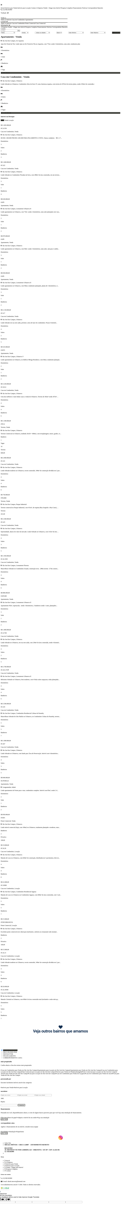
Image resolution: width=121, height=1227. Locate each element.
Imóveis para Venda (11, 8)
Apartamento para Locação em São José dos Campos (53, 1070)
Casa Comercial (40, 23)
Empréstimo (20, 1131)
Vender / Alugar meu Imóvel (51, 8)
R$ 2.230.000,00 (6, 113)
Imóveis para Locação (24, 8)
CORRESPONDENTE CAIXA (12, 1058)
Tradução (5, 13)
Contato (33, 8)
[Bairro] (59, 33)
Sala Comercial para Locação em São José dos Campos (39, 1072)
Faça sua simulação (43, 1117)
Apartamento (29, 20)
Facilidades (4, 1131)
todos (2, 120)
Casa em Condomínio (18, 20)
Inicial (3, 8)
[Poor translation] (8, 1199)
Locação (11, 120)
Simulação (12, 1131)
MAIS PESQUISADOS (10, 1050)
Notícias (84, 8)
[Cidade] (42, 33)
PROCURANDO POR (10, 1052)
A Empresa (39, 8)
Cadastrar (21, 1105)
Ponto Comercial (30, 23)
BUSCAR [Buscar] (116, 32)
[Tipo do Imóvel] (8, 33)
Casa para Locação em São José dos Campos (42, 1073)
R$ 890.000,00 (5, 73)
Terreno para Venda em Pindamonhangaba (69, 1072)
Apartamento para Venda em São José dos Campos (85, 1070)
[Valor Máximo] (97, 33)
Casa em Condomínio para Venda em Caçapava (70, 1073)
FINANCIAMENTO (9, 1056)
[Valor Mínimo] (76, 33)
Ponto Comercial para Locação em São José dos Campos (99, 1072)
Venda (6, 120)
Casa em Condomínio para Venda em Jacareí (99, 1073)
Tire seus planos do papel (9, 1117)
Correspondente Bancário (95, 8)
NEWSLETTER (8, 1054)
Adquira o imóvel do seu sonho (26, 1117)
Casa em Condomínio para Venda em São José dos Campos (19, 1070)
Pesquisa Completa (66, 8)
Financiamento (77, 8)
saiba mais (4, 1119)
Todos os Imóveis (6, 20)
